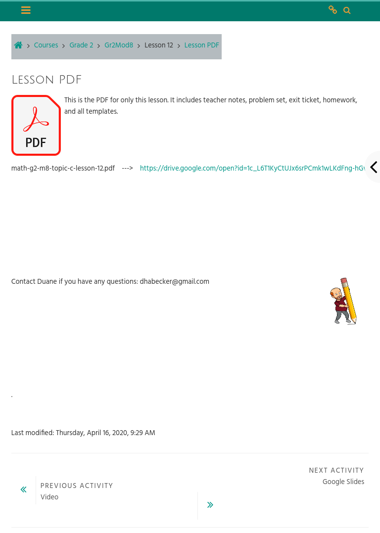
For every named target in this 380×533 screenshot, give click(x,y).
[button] (346, 10)
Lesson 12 (158, 45)
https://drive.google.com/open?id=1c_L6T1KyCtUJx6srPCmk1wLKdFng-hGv (253, 169)
